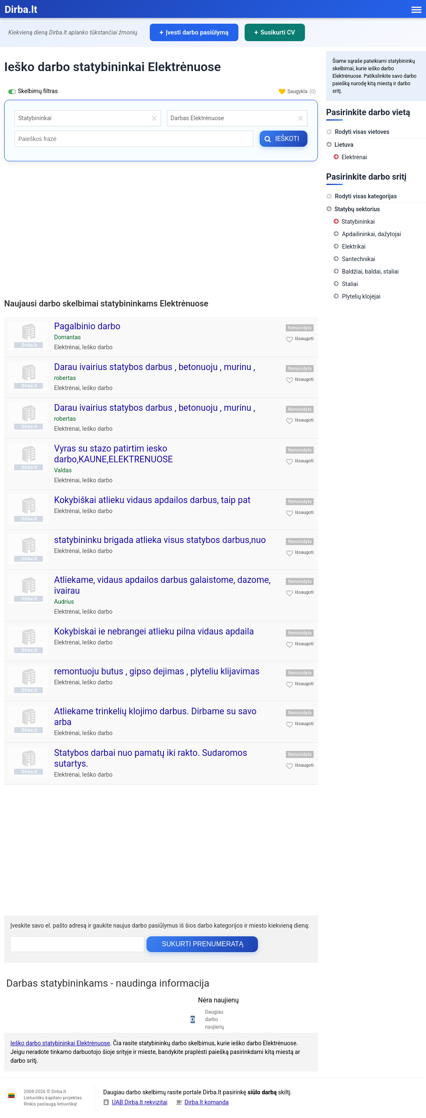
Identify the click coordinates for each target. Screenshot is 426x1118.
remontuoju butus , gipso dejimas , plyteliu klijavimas (157, 671)
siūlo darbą (262, 1092)
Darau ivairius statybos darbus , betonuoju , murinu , (154, 367)
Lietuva (343, 144)
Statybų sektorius (357, 209)
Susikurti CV (278, 32)
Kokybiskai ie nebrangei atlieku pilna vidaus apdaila (154, 631)
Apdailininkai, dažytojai (371, 234)
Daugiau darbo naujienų (214, 1019)
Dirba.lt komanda (207, 1102)
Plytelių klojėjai (361, 296)
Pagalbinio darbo (87, 326)
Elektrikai (354, 246)
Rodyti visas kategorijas (361, 196)
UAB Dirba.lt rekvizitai (140, 1102)
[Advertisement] (161, 228)
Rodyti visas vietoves (357, 131)
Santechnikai (358, 259)
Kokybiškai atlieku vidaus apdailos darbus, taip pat (152, 500)
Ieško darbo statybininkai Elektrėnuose (60, 1043)
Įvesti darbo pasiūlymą (197, 32)
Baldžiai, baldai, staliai (370, 271)
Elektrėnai (66, 347)
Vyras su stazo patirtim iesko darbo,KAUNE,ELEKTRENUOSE (113, 453)
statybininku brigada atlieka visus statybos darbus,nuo (160, 540)
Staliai (350, 284)
